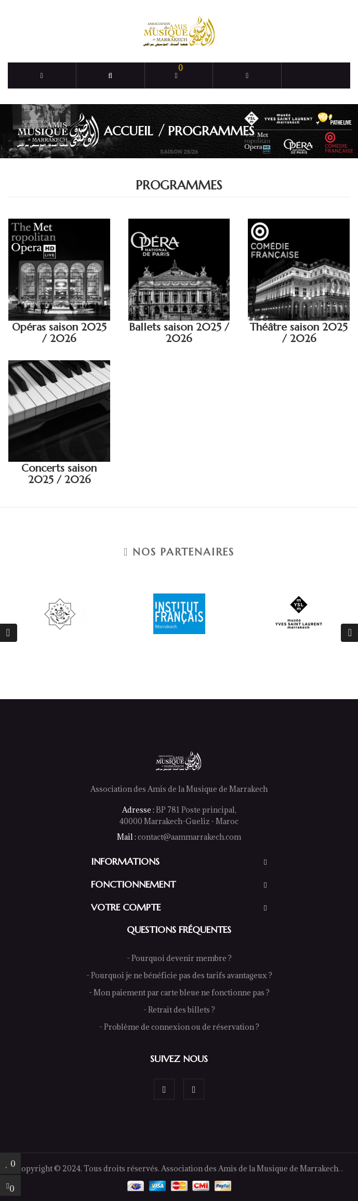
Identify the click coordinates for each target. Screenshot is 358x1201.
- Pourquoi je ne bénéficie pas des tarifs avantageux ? (179, 975)
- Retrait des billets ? (179, 1010)
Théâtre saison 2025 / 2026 (299, 333)
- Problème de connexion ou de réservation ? (179, 1027)
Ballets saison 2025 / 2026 (179, 333)
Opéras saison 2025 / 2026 (59, 333)
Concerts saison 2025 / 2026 (59, 474)
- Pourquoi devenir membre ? (179, 958)
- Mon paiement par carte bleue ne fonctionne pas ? (179, 992)
